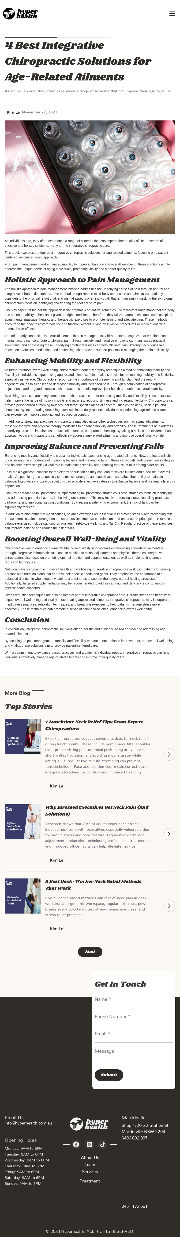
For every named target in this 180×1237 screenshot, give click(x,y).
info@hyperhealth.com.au (28, 1121)
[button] (172, 14)
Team (90, 1166)
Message (104, 1049)
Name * (103, 997)
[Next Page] (90, 952)
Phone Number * (113, 1015)
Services (90, 1173)
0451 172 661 (134, 1205)
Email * (102, 1032)
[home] (21, 14)
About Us (90, 1159)
